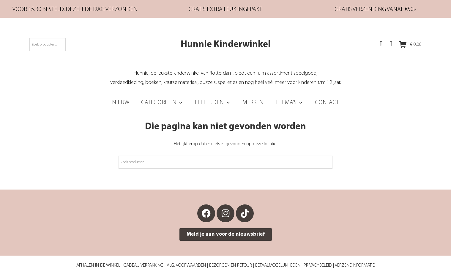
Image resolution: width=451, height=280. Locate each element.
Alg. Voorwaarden (186, 265)
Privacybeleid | (319, 265)
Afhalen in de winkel (98, 265)
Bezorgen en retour (230, 265)
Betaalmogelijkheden (277, 265)
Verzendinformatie (355, 265)
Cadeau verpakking (143, 265)
